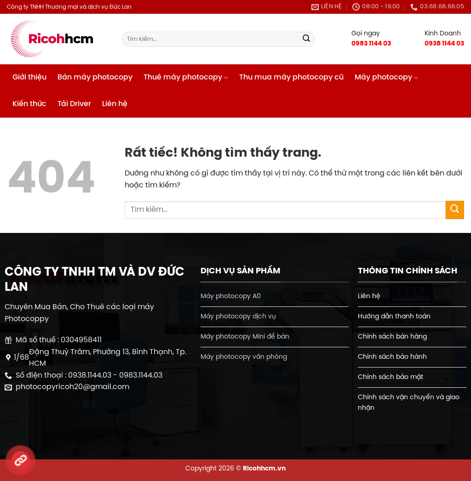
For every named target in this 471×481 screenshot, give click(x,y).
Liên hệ (114, 104)
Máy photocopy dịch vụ (238, 316)
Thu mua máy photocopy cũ (291, 77)
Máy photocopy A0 (231, 296)
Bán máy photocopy (94, 77)
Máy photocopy (386, 78)
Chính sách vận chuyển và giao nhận (409, 403)
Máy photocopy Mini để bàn (245, 336)
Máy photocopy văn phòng (244, 357)
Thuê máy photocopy (186, 78)
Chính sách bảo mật (390, 377)
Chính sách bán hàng (392, 336)
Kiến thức (29, 104)
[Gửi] (306, 39)
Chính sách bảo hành (392, 357)
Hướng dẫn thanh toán (394, 316)
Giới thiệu (29, 77)
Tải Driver (74, 104)
